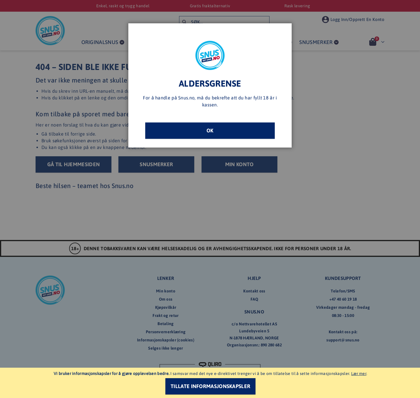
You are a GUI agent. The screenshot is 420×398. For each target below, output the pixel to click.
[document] (211, 383)
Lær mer (358, 373)
